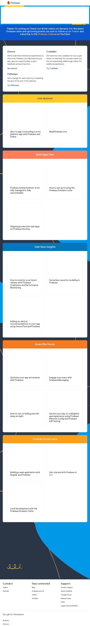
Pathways (12, 74)
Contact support (67, 587)
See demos (12, 68)
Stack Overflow (66, 591)
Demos (11, 51)
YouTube (6, 591)
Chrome (6, 624)
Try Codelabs (52, 68)
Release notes (66, 598)
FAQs (63, 602)
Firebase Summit (38, 591)
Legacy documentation (69, 606)
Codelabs (51, 51)
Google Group (66, 595)
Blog (33, 587)
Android (6, 620)
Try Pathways (13, 85)
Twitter (5, 587)
